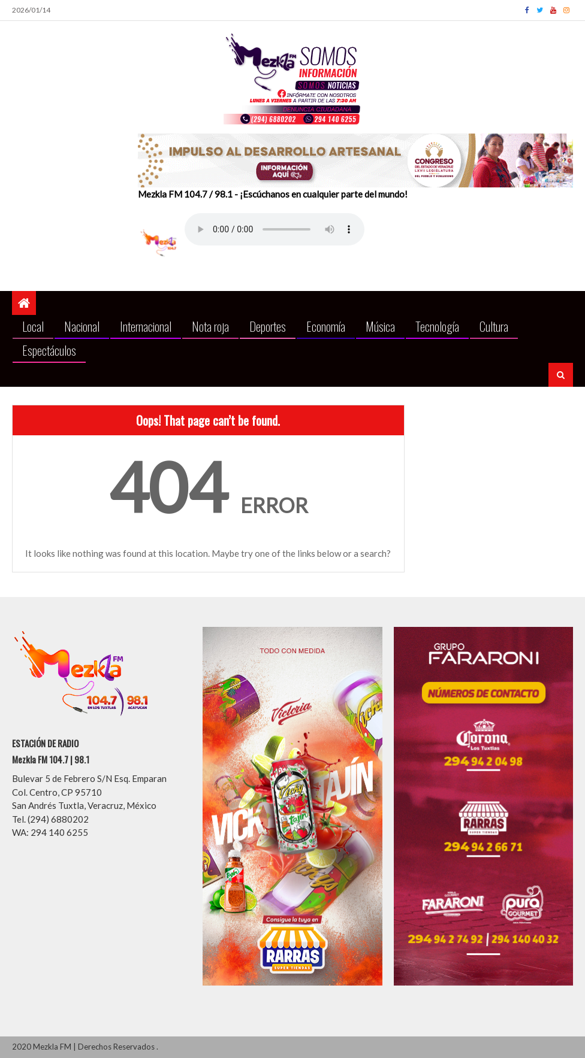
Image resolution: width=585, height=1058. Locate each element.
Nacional (81, 326)
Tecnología (437, 326)
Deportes (267, 326)
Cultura (494, 326)
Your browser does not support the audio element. (274, 229)
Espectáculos (49, 350)
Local (33, 326)
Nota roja (210, 326)
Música (380, 326)
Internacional (145, 326)
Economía (325, 326)
